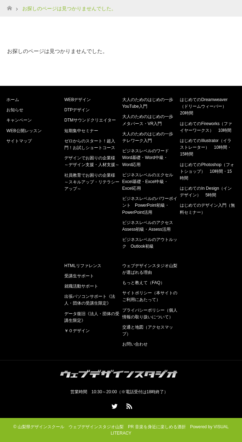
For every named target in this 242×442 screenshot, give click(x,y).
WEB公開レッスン (23, 130)
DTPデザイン (77, 109)
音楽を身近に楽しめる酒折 (160, 426)
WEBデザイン (77, 99)
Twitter (113, 405)
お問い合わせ (135, 344)
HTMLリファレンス (82, 265)
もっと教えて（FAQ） (143, 282)
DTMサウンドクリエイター (90, 120)
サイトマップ (19, 141)
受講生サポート (79, 275)
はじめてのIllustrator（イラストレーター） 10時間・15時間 (205, 147)
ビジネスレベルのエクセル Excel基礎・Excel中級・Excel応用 (149, 181)
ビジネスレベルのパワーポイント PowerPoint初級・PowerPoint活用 (149, 205)
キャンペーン (19, 120)
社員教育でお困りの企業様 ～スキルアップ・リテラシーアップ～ (91, 182)
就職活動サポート (81, 286)
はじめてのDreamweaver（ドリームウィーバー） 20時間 (205, 106)
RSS (128, 405)
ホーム (12, 99)
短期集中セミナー (81, 130)
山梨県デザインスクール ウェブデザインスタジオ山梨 (71, 426)
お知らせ (14, 109)
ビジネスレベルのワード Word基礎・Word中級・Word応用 (147, 157)
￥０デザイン (77, 330)
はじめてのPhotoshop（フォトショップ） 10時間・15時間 (207, 171)
